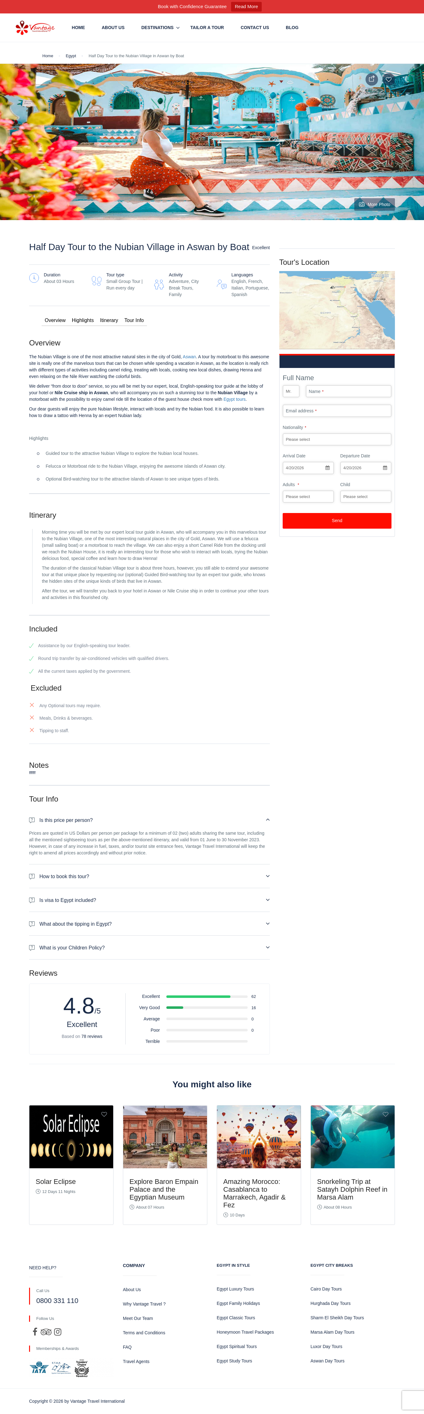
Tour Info (134, 320)
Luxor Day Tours (326, 1346)
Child (345, 484)
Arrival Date (294, 455)
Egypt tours (235, 399)
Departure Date (355, 455)
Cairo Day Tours (326, 1288)
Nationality (294, 427)
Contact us (255, 27)
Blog (292, 27)
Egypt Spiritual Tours (237, 1346)
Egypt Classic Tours (236, 1317)
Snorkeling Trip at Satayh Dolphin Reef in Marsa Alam (352, 1189)
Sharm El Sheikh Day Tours (337, 1317)
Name (316, 391)
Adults (291, 484)
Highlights (83, 320)
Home (78, 27)
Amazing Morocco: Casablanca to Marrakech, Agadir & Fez (254, 1193)
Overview (55, 320)
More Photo (374, 204)
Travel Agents (136, 1361)
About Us (113, 27)
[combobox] (308, 468)
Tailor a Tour (207, 27)
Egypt (71, 55)
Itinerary (109, 320)
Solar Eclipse (56, 1181)
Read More (246, 6)
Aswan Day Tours (327, 1360)
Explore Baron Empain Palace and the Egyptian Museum (163, 1189)
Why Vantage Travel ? (144, 1303)
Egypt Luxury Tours (235, 1288)
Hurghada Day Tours (330, 1303)
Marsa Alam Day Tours (332, 1332)
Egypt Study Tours (234, 1360)
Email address (301, 410)
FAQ (127, 1347)
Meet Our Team (138, 1318)
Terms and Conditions (144, 1332)
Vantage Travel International (97, 1401)
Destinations (157, 27)
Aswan (189, 356)
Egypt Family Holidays (238, 1303)
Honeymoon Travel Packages (245, 1332)
